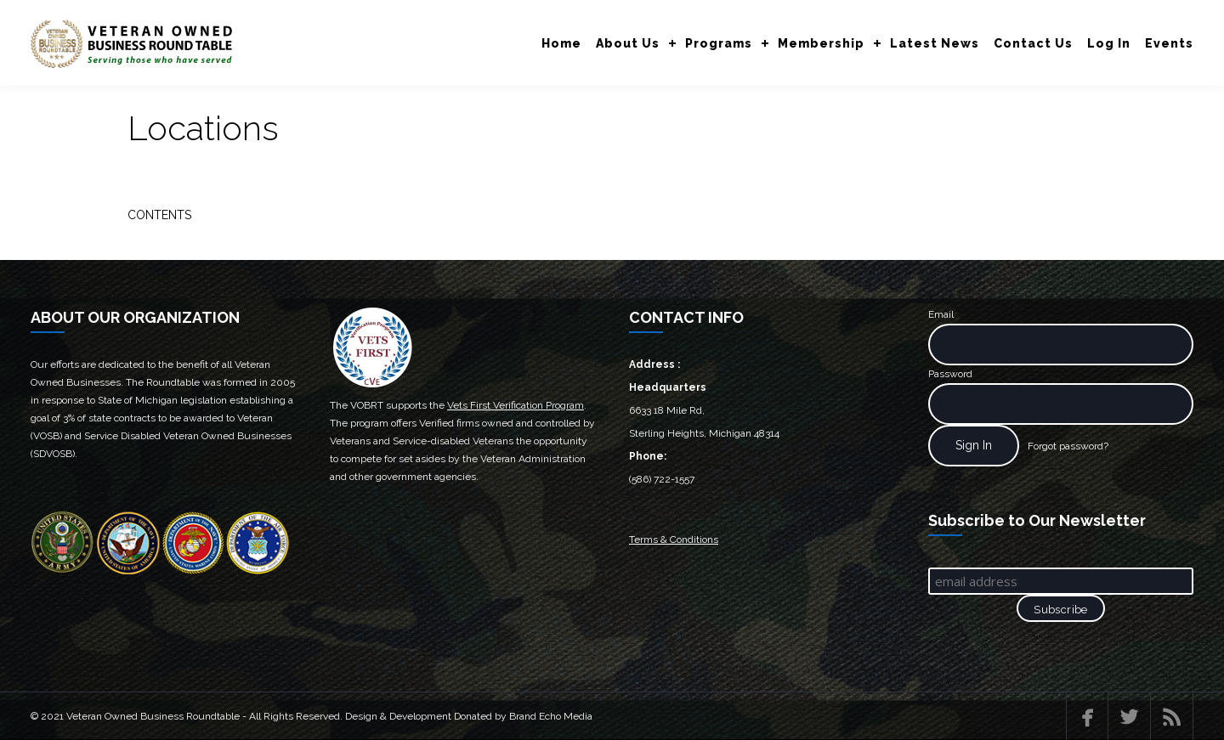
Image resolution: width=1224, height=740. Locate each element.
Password (950, 374)
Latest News (934, 43)
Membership (821, 43)
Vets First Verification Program (515, 405)
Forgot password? (1068, 446)
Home (561, 43)
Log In (1108, 43)
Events (1169, 43)
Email (941, 314)
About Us (628, 43)
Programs (718, 43)
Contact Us (1033, 43)
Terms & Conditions (673, 539)
